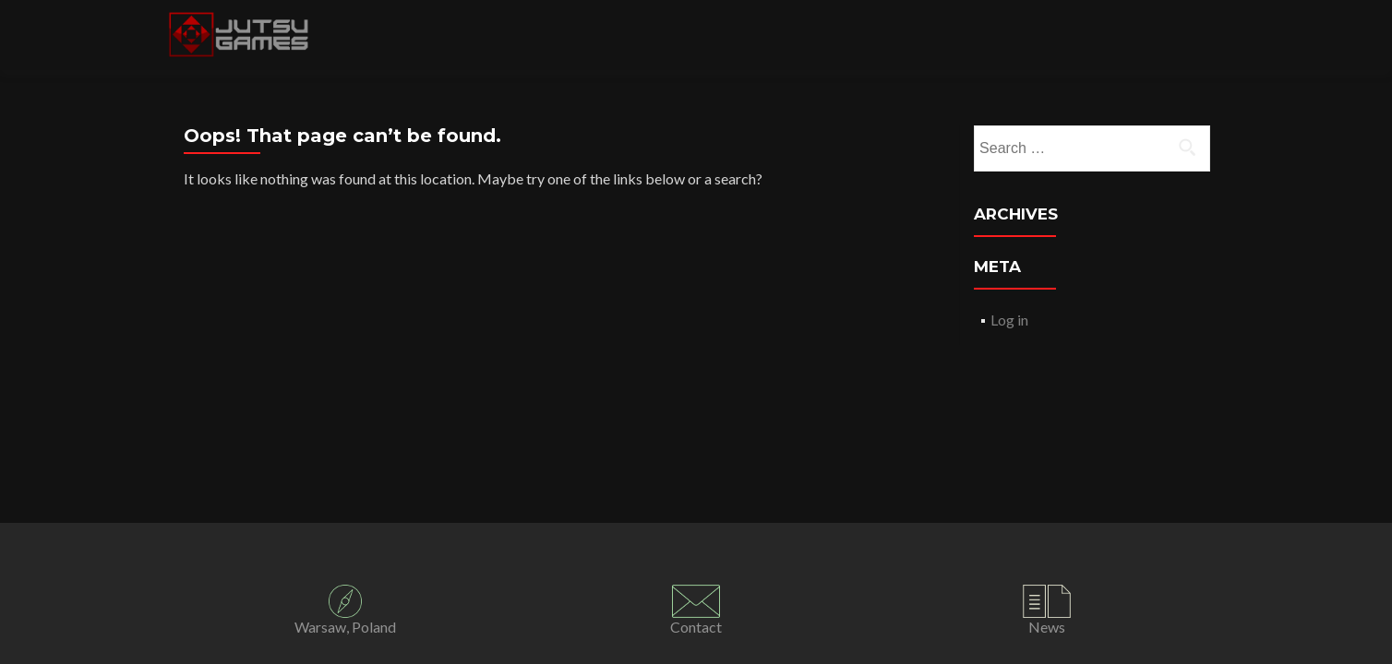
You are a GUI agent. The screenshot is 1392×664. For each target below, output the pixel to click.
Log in (1009, 319)
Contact (696, 626)
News (1046, 626)
